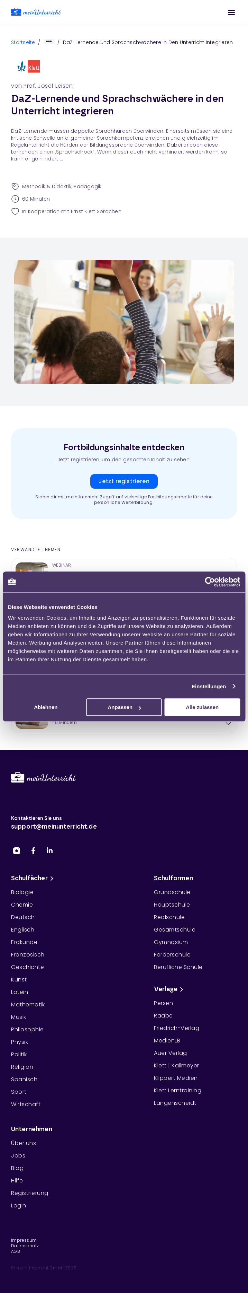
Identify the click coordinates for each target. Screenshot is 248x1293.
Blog (17, 1168)
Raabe (163, 1016)
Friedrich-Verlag (176, 1028)
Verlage (170, 989)
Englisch (22, 930)
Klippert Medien (176, 1078)
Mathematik (28, 1004)
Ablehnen (45, 707)
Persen (163, 1003)
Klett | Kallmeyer (176, 1065)
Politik (19, 1054)
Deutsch (23, 917)
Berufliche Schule (178, 967)
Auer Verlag (170, 1053)
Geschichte (27, 967)
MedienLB (167, 1041)
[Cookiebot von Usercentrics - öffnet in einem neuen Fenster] (210, 582)
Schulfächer (33, 878)
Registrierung (29, 1193)
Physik (19, 1042)
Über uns (23, 1143)
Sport (19, 1092)
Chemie (22, 905)
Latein (19, 992)
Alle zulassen (202, 707)
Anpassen (124, 707)
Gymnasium (171, 942)
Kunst (19, 980)
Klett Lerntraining (177, 1090)
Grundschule (172, 892)
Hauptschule (172, 905)
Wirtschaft (25, 1104)
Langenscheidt (175, 1103)
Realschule (169, 917)
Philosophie (27, 1029)
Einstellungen (209, 686)
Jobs (18, 1156)
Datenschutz (25, 1246)
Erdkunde (24, 942)
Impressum (24, 1240)
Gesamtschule (174, 930)
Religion (22, 1067)
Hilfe (17, 1181)
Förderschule (172, 955)
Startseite (23, 42)
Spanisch (24, 1079)
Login (18, 1205)
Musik (18, 1017)
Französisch (28, 955)
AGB (15, 1251)
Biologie (22, 892)
